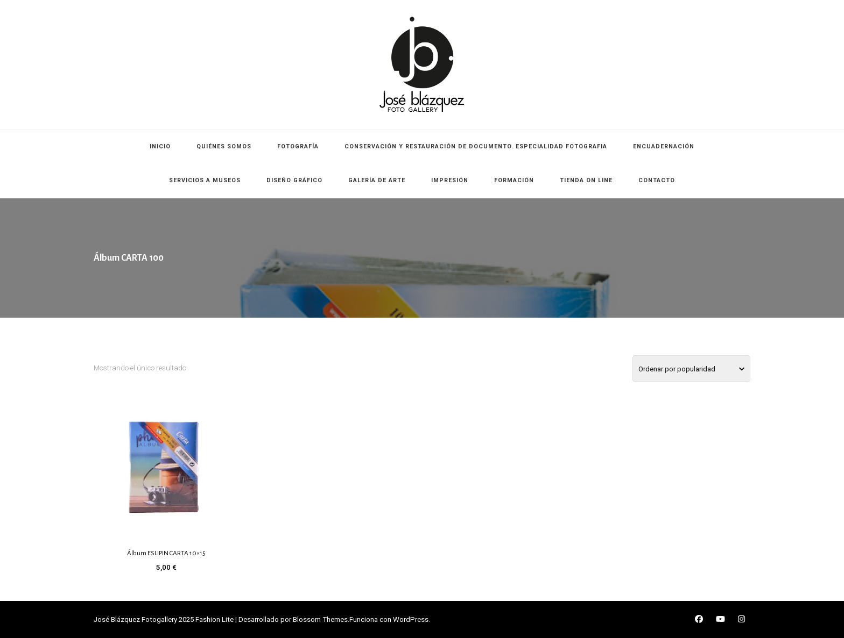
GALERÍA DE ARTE (376, 180)
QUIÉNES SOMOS (223, 146)
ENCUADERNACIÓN (663, 146)
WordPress (410, 619)
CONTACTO (656, 180)
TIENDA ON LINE (586, 180)
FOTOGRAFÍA (298, 146)
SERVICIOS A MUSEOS (205, 180)
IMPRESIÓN (449, 180)
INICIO (160, 146)
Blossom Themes (320, 619)
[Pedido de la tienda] (691, 368)
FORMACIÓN (514, 180)
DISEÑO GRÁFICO (294, 180)
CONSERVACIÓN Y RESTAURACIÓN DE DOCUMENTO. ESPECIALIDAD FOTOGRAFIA (475, 146)
